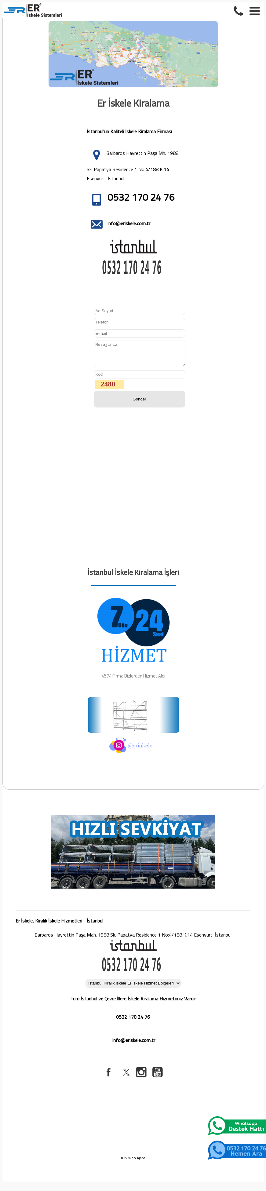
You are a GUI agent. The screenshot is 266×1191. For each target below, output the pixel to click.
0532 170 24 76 (133, 1021)
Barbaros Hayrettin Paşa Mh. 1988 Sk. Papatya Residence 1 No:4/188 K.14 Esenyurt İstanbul (132, 165)
